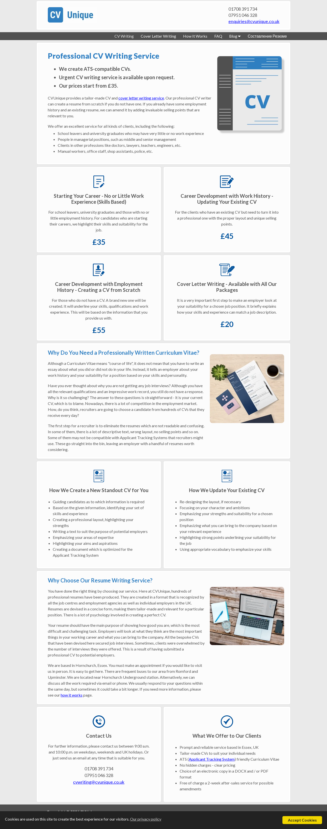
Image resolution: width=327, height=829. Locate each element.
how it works (71, 695)
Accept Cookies (302, 820)
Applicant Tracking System (212, 759)
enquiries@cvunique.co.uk (253, 21)
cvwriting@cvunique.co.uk (98, 782)
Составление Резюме (267, 36)
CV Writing (124, 36)
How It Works (195, 36)
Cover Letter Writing (158, 36)
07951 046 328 (242, 15)
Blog (235, 36)
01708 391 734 (242, 9)
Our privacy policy (145, 819)
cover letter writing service (141, 98)
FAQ (218, 36)
